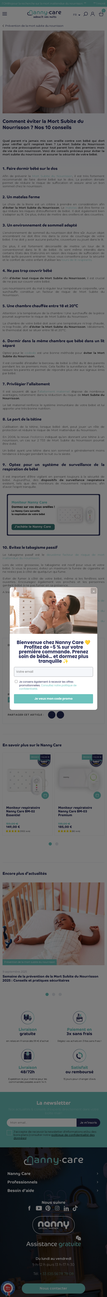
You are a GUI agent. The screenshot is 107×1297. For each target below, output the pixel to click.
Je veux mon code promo (45, 698)
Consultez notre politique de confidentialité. (39, 687)
